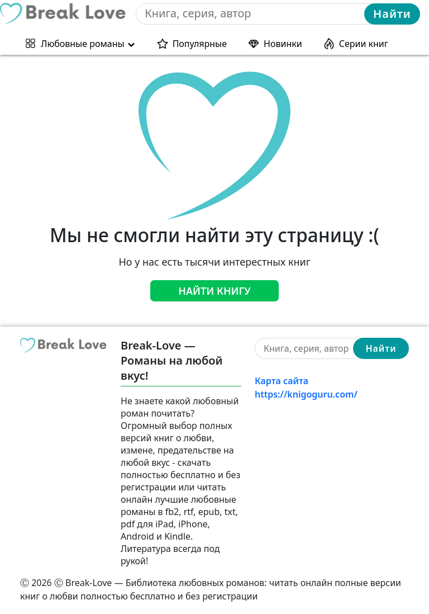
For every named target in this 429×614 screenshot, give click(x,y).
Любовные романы (82, 43)
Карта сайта (281, 381)
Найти (392, 13)
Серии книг (363, 43)
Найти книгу (214, 290)
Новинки (283, 43)
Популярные (200, 43)
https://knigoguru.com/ (306, 394)
